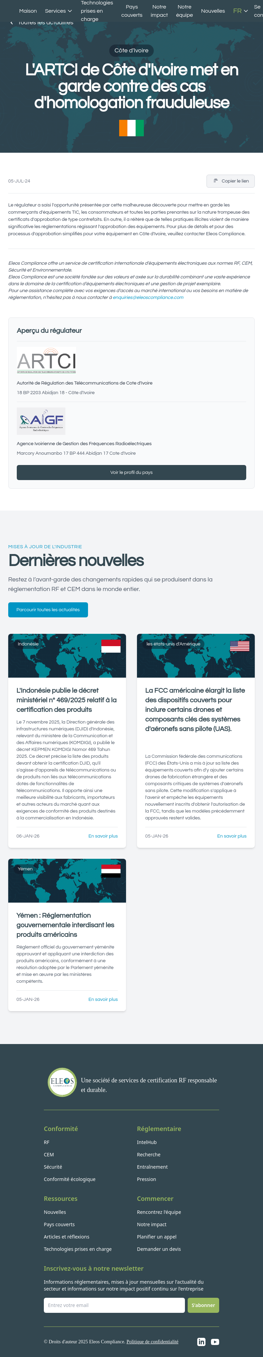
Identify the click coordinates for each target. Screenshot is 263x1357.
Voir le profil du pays (131, 472)
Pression (146, 1179)
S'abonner (203, 1305)
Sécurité (53, 1167)
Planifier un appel (156, 1236)
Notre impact (159, 11)
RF (46, 1142)
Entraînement (152, 1167)
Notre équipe (184, 11)
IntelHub (147, 1142)
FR (241, 11)
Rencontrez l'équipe (159, 1212)
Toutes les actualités (40, 22)
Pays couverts (131, 11)
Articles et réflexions (66, 1236)
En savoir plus (103, 836)
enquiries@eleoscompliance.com (148, 297)
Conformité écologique (70, 1179)
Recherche (149, 1154)
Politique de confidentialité (152, 1341)
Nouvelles (213, 11)
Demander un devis (159, 1249)
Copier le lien (230, 181)
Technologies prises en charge (78, 1249)
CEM (49, 1154)
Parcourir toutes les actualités (48, 609)
